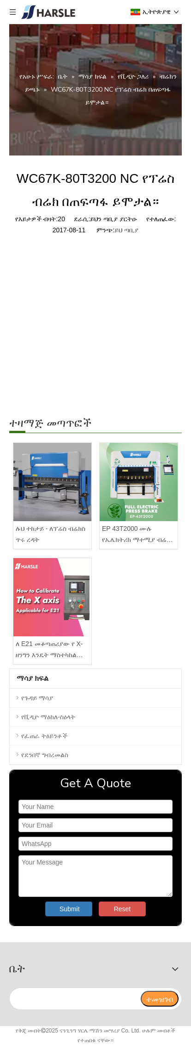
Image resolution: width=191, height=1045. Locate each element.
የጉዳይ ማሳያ (37, 698)
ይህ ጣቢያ (126, 230)
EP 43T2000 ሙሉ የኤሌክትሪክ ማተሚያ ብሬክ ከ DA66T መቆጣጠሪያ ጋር (136, 535)
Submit (70, 909)
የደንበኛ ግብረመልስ (44, 755)
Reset (122, 909)
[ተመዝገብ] (160, 999)
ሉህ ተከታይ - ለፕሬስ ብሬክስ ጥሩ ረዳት (50, 534)
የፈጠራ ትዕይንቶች (44, 736)
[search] (75, 998)
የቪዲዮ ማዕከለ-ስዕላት (48, 717)
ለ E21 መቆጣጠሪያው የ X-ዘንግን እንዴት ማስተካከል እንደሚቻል (49, 650)
